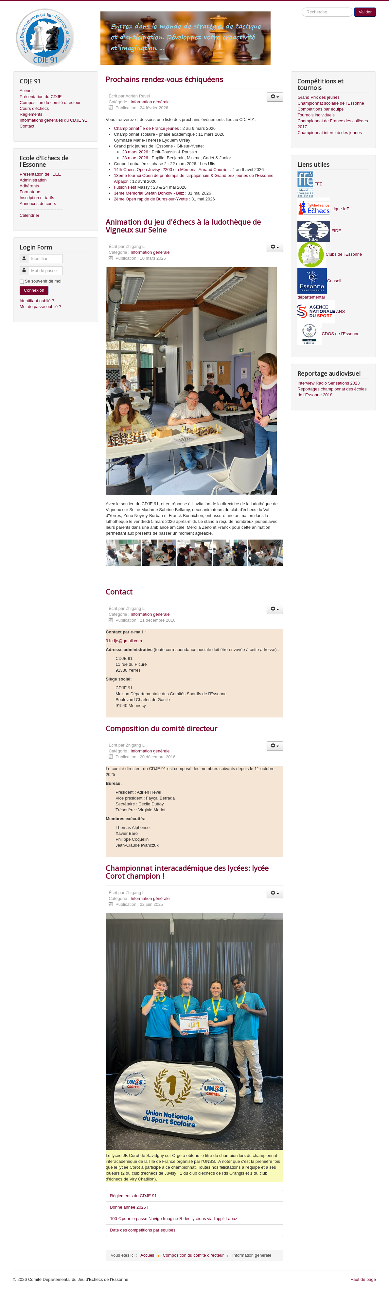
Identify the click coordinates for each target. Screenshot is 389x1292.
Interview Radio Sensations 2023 (328, 383)
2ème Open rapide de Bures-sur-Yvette (151, 199)
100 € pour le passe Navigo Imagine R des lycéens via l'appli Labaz (173, 1218)
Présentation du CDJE (41, 96)
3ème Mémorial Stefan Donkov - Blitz (149, 193)
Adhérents (29, 185)
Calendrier (29, 215)
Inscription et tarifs (37, 197)
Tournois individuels (315, 114)
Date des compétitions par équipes (142, 1230)
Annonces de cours (38, 203)
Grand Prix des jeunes (318, 97)
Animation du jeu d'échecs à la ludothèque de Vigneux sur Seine (183, 225)
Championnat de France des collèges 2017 (332, 123)
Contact (27, 126)
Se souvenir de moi (43, 281)
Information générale (150, 101)
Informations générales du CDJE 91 (53, 120)
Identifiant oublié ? (37, 300)
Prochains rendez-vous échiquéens (164, 79)
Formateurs (30, 191)
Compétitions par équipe (320, 109)
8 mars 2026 (136, 151)
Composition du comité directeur (50, 102)
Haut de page (363, 1279)
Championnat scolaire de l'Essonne (330, 103)
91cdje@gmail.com (124, 640)
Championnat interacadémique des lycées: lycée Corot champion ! (187, 872)
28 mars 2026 (135, 157)
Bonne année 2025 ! (129, 1207)
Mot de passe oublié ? (40, 306)
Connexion (34, 290)
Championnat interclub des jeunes (329, 132)
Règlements (31, 114)
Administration (33, 180)
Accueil (26, 90)
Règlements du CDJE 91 (133, 1195)
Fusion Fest (125, 187)
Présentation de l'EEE (40, 174)
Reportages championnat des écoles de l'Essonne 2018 (331, 392)
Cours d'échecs (34, 108)
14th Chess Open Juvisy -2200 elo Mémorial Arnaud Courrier (171, 169)
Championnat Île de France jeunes (146, 128)
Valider (365, 11)
